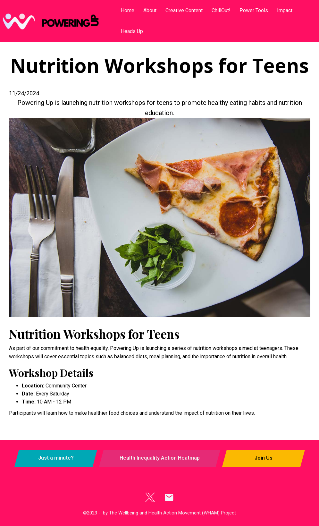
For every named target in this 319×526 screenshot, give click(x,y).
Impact (284, 10)
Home (127, 10)
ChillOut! (221, 10)
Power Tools (253, 10)
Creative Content (184, 10)
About (149, 10)
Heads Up (132, 31)
